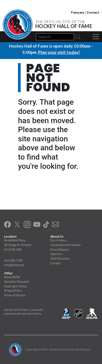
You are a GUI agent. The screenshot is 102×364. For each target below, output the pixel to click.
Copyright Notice (15, 286)
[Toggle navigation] (95, 36)
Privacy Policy (13, 290)
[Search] (55, 36)
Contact (93, 12)
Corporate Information (65, 244)
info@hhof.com (14, 265)
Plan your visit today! (59, 52)
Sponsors (56, 254)
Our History (58, 240)
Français (77, 12)
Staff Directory (60, 258)
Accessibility (12, 276)
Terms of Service (14, 295)
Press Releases (59, 249)
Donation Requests (16, 281)
